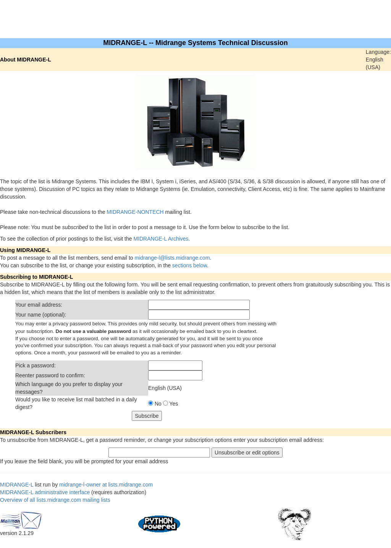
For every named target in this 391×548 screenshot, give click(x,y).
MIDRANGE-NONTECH (135, 212)
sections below (189, 265)
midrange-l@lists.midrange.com (172, 258)
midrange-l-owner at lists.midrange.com (106, 485)
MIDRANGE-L (16, 485)
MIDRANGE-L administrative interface (45, 492)
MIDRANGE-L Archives (160, 239)
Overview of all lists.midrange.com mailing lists (55, 500)
